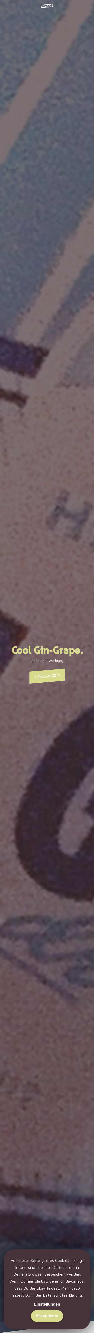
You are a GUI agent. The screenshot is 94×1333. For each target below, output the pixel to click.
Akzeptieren (47, 1316)
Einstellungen (47, 1304)
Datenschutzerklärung (62, 1295)
